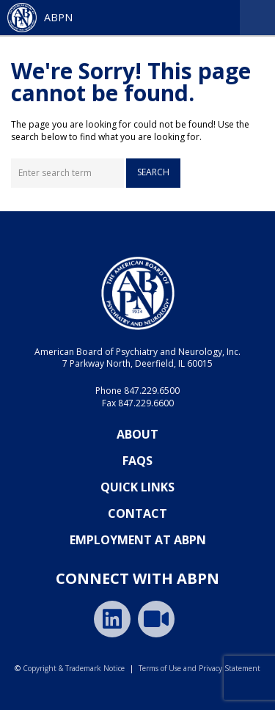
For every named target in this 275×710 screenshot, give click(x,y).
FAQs (137, 461)
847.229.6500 (152, 390)
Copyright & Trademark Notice (74, 668)
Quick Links (137, 487)
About (137, 434)
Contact (137, 513)
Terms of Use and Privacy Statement (199, 668)
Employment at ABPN (138, 540)
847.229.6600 (146, 403)
